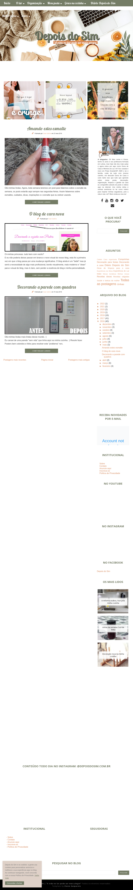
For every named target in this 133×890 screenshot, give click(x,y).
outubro (106, 330)
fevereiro (107, 366)
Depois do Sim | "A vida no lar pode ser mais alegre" (56, 884)
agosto (106, 336)
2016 (102, 321)
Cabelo (99, 259)
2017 (102, 318)
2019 (102, 312)
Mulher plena (9, 16)
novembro (107, 327)
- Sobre (9, 837)
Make (99, 274)
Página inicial (47, 360)
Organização (34, 3)
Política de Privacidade (109, 473)
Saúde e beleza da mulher (108, 281)
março (106, 363)
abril (105, 360)
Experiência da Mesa (105, 271)
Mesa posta (53, 3)
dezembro (107, 324)
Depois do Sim (103, 571)
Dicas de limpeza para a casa (113, 268)
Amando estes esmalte (46, 128)
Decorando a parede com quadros (46, 287)
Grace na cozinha (74, 3)
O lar (19, 3)
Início (7, 3)
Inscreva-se (104, 471)
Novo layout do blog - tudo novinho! (66, 99)
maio (105, 345)
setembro (107, 333)
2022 (102, 304)
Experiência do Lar (121, 271)
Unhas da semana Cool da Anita (113, 628)
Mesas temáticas (109, 274)
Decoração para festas (107, 262)
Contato (103, 466)
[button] (14, 883)
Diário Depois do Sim (103, 3)
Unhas (120, 284)
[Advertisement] (113, 712)
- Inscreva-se (12, 844)
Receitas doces (104, 277)
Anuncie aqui (105, 468)
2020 (102, 309)
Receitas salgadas (121, 277)
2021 (102, 306)
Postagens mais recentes (14, 360)
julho (105, 339)
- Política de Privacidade (17, 847)
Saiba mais (9, 878)
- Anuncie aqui (12, 842)
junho (105, 342)
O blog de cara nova (46, 214)
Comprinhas (123, 259)
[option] (24, 100)
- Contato (10, 840)
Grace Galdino (47, 133)
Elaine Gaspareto (73, 886)
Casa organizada (110, 259)
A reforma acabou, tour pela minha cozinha (113, 601)
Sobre (24, 16)
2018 (102, 315)
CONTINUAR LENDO (41, 202)
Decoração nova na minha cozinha (113, 655)
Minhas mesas (123, 274)
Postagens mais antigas (79, 360)
